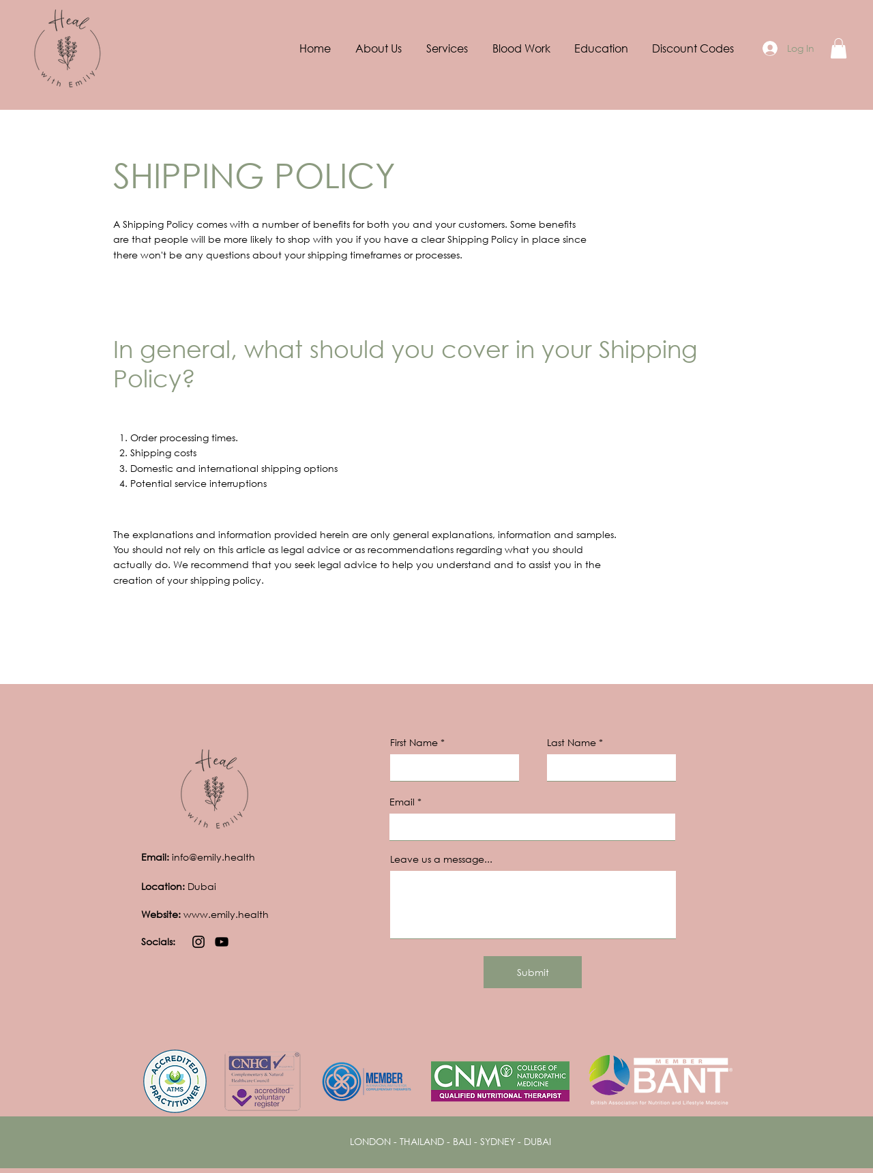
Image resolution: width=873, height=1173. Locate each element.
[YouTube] (221, 942)
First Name (414, 742)
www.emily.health (205, 914)
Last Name (571, 742)
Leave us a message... (441, 859)
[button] (447, 48)
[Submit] (533, 972)
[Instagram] (198, 942)
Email (402, 802)
